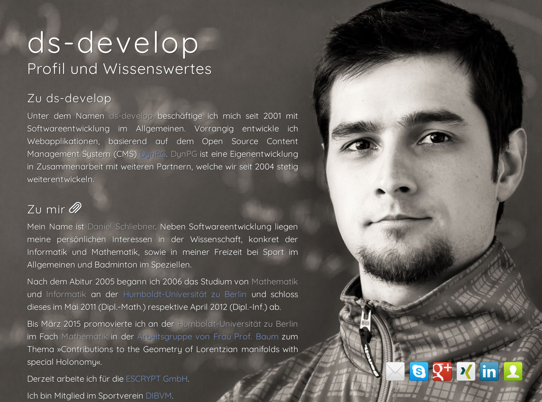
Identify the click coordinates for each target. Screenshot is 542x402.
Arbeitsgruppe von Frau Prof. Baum (208, 336)
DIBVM (159, 395)
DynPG (152, 153)
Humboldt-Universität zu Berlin (185, 294)
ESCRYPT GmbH (157, 378)
